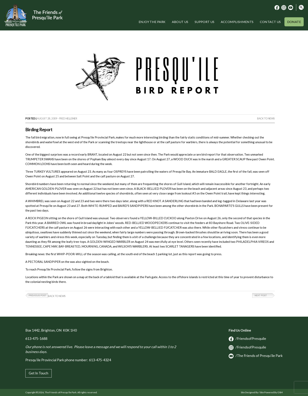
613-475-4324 (100, 360)
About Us (180, 22)
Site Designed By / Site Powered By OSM (262, 392)
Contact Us (270, 22)
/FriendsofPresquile (247, 338)
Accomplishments (237, 22)
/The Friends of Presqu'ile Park (256, 356)
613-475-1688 (36, 338)
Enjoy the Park (152, 22)
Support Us (204, 22)
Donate (294, 22)
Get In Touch (38, 373)
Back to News (266, 118)
